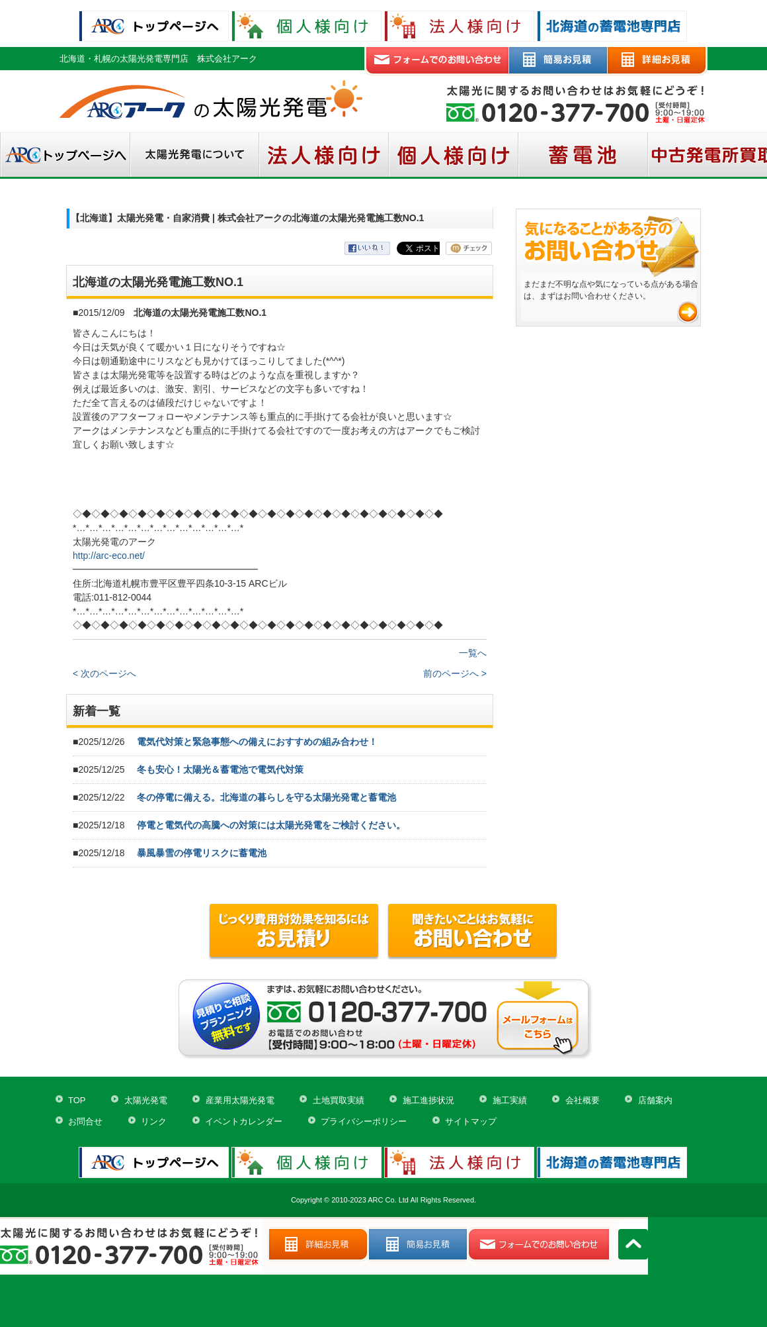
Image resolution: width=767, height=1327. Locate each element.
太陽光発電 (145, 1100)
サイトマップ (471, 1121)
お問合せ (85, 1121)
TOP (77, 1100)
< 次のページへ (104, 673)
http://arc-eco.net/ (109, 555)
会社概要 (582, 1100)
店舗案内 (655, 1100)
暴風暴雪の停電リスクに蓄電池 (201, 853)
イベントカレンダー (243, 1121)
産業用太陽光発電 (240, 1100)
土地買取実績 (338, 1100)
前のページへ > (455, 673)
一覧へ (473, 653)
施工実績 (510, 1100)
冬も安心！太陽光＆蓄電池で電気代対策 (220, 769)
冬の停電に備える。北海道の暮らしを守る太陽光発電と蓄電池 (266, 797)
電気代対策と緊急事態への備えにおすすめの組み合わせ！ (257, 741)
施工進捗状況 (428, 1100)
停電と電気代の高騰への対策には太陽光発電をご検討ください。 (271, 825)
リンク (154, 1121)
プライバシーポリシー (364, 1121)
